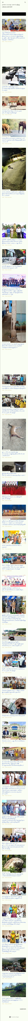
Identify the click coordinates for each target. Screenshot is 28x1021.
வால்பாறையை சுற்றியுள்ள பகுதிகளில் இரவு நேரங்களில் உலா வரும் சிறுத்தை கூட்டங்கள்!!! (13, 193)
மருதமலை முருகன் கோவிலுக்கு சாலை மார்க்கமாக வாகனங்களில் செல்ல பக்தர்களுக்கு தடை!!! (13, 975)
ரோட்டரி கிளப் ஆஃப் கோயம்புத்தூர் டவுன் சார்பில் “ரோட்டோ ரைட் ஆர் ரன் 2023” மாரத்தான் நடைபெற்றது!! (13, 567)
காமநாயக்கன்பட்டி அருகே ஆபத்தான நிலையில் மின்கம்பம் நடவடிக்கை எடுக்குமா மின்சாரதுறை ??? (13, 345)
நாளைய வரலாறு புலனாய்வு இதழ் (11, 4)
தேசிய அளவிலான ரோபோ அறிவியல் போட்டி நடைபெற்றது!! (13, 669)
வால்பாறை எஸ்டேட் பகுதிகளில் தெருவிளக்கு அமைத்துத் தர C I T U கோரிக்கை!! (12, 1000)
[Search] (25, 2)
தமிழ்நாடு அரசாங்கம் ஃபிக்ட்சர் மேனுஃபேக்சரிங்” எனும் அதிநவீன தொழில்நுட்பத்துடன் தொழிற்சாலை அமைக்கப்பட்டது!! (12, 291)
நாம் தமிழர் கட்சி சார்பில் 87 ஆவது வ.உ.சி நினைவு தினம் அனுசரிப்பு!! (12, 897)
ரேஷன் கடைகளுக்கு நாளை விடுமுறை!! (13, 715)
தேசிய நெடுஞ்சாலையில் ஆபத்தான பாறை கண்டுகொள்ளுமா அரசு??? (12, 874)
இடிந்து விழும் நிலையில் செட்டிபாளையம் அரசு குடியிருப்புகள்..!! (13, 474)
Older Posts (23, 1009)
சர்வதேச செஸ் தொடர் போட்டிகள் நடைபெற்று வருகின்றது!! (12, 112)
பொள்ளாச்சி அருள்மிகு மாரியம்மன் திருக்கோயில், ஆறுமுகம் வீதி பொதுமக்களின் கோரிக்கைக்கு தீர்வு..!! (13, 763)
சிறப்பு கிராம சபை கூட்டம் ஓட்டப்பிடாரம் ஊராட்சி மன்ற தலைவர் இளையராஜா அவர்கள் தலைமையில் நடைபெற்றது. (13, 845)
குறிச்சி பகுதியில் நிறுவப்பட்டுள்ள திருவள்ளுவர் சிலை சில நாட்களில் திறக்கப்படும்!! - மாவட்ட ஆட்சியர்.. (12, 241)
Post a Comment (8, 41)
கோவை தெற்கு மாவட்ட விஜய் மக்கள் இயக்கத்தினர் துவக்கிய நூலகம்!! (13, 691)
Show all (22, 14)
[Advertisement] (14, 54)
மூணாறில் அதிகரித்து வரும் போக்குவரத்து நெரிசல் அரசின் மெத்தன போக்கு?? (13, 88)
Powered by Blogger (14, 1017)
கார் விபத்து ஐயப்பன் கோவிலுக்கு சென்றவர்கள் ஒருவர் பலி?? (12, 267)
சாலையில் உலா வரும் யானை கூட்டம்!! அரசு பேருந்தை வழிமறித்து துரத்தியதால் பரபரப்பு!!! (14, 140)
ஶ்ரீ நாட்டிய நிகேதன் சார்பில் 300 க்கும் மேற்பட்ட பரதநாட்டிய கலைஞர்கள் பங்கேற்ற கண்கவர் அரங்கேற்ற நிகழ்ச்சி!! (14, 522)
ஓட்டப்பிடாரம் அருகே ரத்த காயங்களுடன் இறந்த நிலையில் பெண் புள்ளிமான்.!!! (13, 453)
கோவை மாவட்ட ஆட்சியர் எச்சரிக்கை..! (13, 741)
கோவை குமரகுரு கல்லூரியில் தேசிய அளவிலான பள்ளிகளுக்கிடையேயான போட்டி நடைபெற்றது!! (13, 410)
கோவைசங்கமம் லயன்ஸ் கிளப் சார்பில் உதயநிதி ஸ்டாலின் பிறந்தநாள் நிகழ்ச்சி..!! (14, 387)
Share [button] (3, 41)
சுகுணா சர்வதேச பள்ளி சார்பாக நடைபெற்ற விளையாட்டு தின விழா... (13, 589)
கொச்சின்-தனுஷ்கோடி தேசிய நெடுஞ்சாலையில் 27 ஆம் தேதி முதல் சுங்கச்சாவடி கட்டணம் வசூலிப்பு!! (13, 643)
